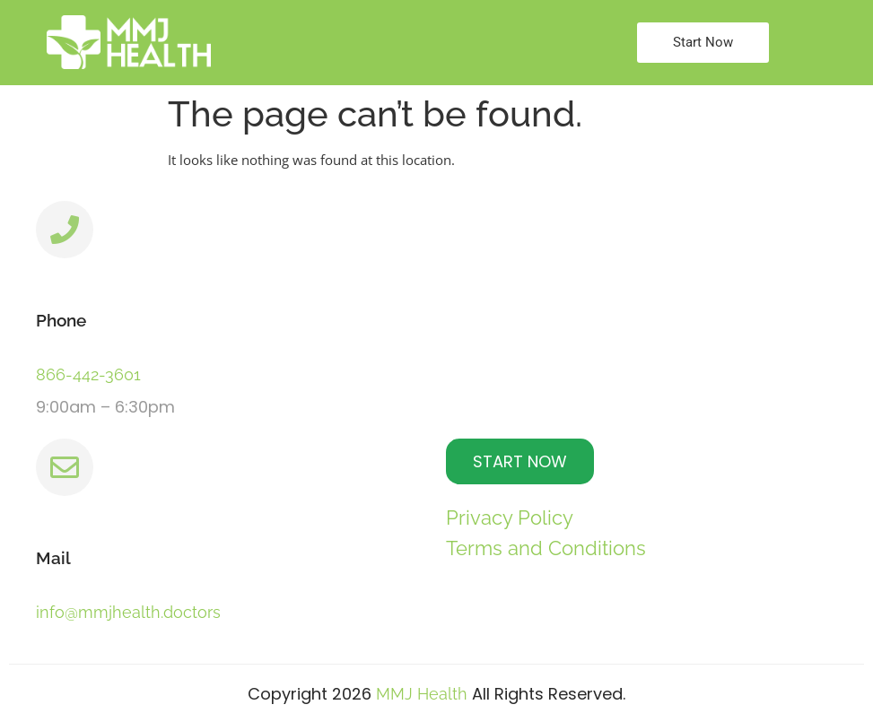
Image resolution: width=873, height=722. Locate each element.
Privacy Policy (509, 517)
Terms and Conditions (546, 548)
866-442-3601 (88, 374)
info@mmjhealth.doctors (128, 612)
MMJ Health (421, 693)
